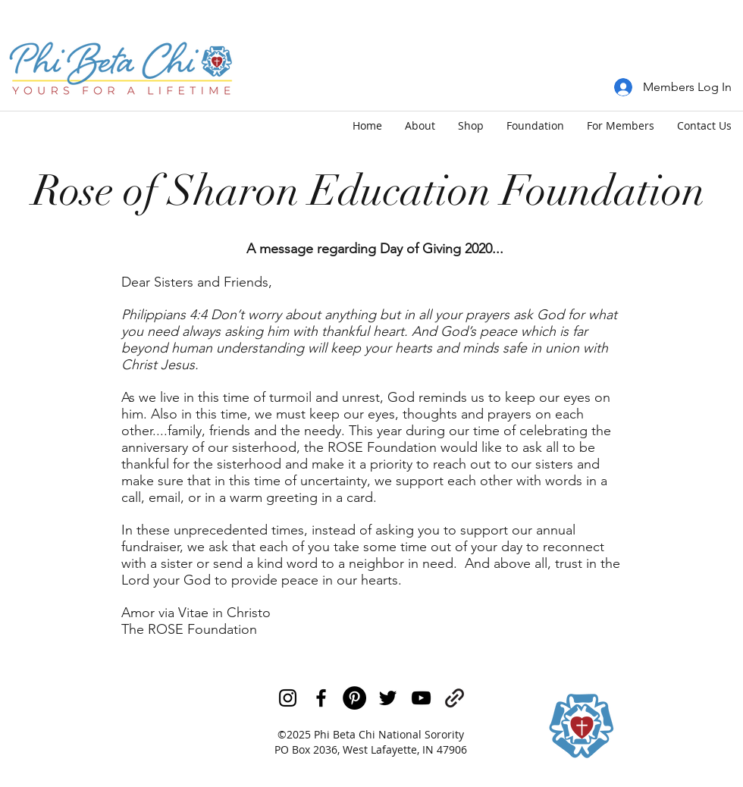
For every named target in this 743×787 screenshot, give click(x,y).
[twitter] (388, 698)
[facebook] (321, 698)
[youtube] (421, 698)
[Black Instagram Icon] (287, 698)
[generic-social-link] (454, 698)
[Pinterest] (354, 698)
